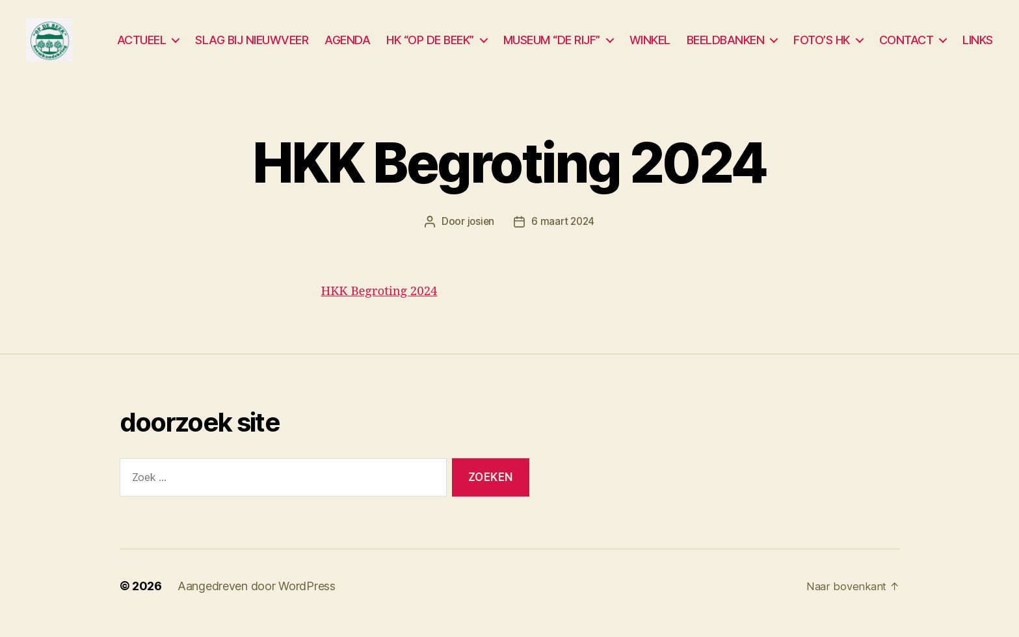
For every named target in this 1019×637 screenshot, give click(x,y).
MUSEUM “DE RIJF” (551, 47)
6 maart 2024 (563, 236)
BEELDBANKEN (726, 47)
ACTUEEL (141, 47)
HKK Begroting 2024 (386, 306)
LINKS (977, 47)
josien (480, 236)
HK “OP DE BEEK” (430, 47)
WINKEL (649, 47)
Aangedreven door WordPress (257, 600)
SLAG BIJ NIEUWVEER (251, 47)
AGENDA (347, 47)
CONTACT (906, 47)
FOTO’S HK (821, 47)
